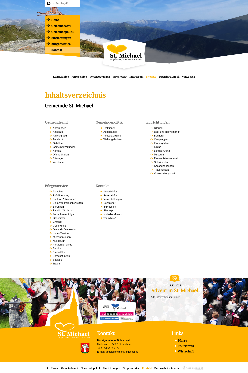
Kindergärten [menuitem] (161, 143)
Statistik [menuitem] (57, 259)
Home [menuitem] (55, 20)
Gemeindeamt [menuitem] (60, 26)
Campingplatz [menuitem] (162, 139)
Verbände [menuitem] (58, 162)
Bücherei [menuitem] (159, 135)
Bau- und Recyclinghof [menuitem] (167, 131)
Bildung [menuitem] (158, 128)
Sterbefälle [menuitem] (59, 252)
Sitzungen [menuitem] (58, 158)
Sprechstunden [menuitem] (61, 256)
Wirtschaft (186, 351)
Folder (176, 297)
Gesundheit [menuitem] (59, 225)
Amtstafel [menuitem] (58, 131)
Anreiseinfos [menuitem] (79, 76)
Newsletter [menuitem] (120, 76)
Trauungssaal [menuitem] (161, 169)
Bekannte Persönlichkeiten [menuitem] (68, 203)
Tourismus (186, 346)
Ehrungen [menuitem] (58, 206)
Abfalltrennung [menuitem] (61, 195)
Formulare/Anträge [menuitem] (63, 214)
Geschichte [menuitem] (59, 218)
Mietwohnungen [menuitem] (62, 237)
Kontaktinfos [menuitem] (61, 76)
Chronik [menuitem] (57, 222)
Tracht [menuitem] (56, 263)
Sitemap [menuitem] (151, 76)
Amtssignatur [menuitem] (60, 135)
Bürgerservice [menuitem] (61, 44)
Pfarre (182, 341)
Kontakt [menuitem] (56, 50)
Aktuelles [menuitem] (58, 191)
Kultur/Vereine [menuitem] (61, 233)
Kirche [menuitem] (157, 147)
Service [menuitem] (57, 248)
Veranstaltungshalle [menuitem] (165, 173)
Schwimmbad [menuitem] (161, 162)
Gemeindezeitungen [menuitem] (64, 147)
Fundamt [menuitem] (58, 139)
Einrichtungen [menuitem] (61, 38)
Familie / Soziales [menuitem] (63, 210)
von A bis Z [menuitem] (188, 76)
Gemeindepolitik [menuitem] (62, 32)
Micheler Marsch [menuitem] (169, 76)
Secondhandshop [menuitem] (164, 166)
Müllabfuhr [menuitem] (59, 241)
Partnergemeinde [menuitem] (62, 244)
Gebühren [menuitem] (58, 143)
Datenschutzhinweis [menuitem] (166, 368)
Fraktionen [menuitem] (109, 128)
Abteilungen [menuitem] (59, 128)
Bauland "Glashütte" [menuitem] (64, 199)
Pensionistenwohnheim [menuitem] (167, 158)
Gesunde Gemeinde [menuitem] (64, 229)
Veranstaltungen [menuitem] (100, 76)
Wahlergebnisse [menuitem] (112, 139)
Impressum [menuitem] (136, 76)
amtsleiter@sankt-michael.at (122, 351)
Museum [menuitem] (159, 154)
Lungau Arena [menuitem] (162, 150)
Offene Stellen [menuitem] (61, 154)
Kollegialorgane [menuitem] (112, 135)
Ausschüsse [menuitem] (110, 131)
